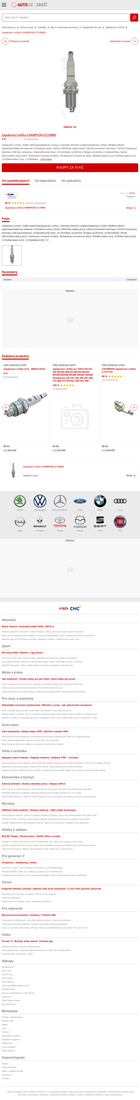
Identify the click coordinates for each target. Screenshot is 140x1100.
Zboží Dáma (7, 978)
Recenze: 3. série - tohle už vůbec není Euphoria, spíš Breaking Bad (32, 868)
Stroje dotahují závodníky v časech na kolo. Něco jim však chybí (30, 740)
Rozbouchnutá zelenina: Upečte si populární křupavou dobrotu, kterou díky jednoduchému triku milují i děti (49, 815)
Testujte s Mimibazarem (12, 1017)
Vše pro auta (26, 27)
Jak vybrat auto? (9, 1004)
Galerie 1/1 (70, 126)
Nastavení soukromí (94, 1095)
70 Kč (129, 208)
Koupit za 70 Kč (70, 167)
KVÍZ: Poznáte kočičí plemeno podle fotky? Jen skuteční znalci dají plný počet (36, 710)
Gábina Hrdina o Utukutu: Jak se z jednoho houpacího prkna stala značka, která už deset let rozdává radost (50, 714)
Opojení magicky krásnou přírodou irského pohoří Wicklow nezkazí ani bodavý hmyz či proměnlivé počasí (49, 845)
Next (134, 407)
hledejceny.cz (8, 967)
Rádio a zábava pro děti (12, 1071)
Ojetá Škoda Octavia (11, 1000)
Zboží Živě (6, 971)
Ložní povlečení (9, 1047)
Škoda (19, 503)
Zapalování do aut (91, 27)
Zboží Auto (6, 997)
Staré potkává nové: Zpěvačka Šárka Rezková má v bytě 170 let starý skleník (36, 950)
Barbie (5, 1025)
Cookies (79, 1095)
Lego (4, 1028)
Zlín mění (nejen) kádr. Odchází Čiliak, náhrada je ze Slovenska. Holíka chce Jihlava (39, 658)
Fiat (120, 523)
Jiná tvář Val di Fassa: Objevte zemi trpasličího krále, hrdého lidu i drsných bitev (37, 849)
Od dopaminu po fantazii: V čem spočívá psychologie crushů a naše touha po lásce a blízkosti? (44, 875)
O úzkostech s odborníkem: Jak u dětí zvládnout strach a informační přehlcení (36, 920)
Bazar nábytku (8, 1051)
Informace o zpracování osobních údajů (57, 1095)
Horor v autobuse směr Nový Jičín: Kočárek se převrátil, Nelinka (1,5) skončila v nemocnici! (42, 684)
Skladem (131, 196)
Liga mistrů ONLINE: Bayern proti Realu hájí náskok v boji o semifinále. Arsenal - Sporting (42, 662)
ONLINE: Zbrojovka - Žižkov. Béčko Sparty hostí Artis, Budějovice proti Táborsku (37, 665)
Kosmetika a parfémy (11, 1036)
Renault (40, 523)
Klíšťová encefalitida (11, 898)
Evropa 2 (6, 1078)
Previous (6, 407)
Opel (19, 523)
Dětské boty (7, 1043)
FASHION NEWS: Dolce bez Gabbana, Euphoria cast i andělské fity (32, 871)
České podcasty (9, 1067)
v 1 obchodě (9, 450)
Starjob (5, 1064)
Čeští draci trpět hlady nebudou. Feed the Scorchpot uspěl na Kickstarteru (35, 924)
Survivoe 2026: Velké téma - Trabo (17, 954)
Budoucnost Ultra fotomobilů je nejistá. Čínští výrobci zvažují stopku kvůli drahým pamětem (42, 767)
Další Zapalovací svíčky (14, 365)
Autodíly (42, 27)
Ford (80, 503)
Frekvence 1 (7, 1075)
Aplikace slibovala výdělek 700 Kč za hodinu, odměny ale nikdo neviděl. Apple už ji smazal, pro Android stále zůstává (54, 770)
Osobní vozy (7, 974)
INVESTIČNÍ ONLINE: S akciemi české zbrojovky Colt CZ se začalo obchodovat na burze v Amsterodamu (49, 797)
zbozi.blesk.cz (8, 982)
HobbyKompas (8, 989)
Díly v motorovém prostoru (64, 27)
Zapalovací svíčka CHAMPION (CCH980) (29, 135)
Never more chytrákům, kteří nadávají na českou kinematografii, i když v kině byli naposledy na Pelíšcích (48, 635)
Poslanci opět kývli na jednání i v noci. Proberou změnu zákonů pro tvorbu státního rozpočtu (42, 632)
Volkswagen (40, 503)
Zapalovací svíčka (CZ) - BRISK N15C (24, 369)
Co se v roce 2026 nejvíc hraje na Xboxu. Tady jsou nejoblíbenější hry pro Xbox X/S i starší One (44, 928)
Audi (120, 503)
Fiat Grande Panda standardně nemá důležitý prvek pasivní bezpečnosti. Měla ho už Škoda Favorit (46, 737)
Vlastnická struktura (113, 1095)
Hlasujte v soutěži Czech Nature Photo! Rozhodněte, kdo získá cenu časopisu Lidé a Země (42, 841)
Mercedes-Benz (60, 503)
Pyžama (5, 1032)
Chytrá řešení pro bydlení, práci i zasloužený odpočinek (26, 901)
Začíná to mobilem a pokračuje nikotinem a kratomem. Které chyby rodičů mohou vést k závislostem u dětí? (50, 718)
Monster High (8, 1021)
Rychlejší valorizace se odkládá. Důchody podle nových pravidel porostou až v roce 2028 (41, 793)
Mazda (80, 523)
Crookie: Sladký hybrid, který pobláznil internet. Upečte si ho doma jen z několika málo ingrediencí (45, 823)
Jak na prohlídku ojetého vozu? (16, 985)
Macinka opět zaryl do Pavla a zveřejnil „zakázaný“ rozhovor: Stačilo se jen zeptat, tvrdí (40, 639)
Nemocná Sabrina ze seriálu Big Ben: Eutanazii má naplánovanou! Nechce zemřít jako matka (43, 692)
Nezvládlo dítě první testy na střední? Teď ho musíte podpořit (29, 894)
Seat (100, 523)
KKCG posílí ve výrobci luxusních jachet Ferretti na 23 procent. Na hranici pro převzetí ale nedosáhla (47, 789)
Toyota (60, 523)
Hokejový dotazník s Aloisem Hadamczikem (21, 946)
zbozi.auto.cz (9, 27)
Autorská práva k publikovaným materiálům (88, 1092)
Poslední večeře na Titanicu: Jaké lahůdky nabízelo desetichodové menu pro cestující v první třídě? (46, 819)
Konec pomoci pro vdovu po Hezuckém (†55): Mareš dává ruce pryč (32, 688)
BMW (100, 503)
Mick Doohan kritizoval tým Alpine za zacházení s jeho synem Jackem (33, 744)
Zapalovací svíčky (114, 27)
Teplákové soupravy (11, 1039)
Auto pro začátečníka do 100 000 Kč (18, 993)
